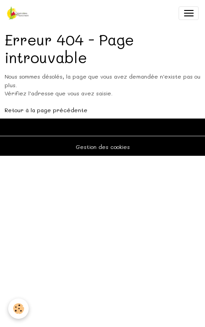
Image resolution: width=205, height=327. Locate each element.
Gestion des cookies (103, 146)
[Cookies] (18, 308)
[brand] (19, 13)
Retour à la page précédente (46, 110)
